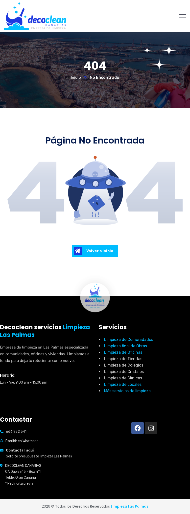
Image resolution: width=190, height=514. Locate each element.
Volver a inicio (93, 251)
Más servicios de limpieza (127, 391)
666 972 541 (16, 432)
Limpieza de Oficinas (123, 352)
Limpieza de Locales (123, 384)
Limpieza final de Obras (125, 346)
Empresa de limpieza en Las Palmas (32, 347)
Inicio (76, 77)
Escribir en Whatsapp (22, 441)
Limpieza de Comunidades (128, 339)
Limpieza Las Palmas (129, 506)
